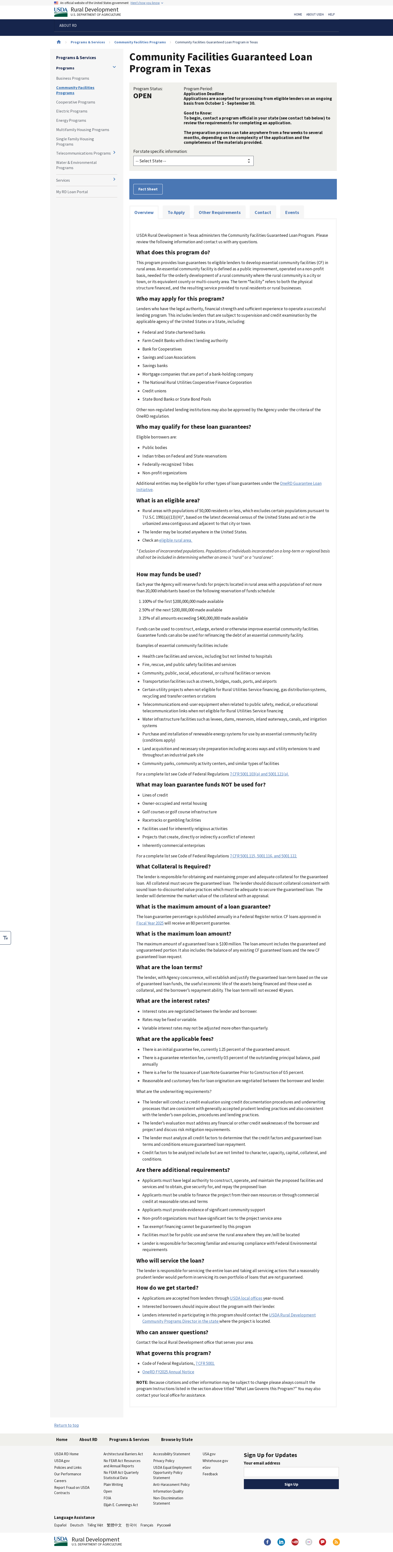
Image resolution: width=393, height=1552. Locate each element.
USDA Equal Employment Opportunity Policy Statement (172, 1472)
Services (63, 180)
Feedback (210, 1474)
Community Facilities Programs (140, 42)
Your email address (262, 1463)
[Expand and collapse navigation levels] (114, 67)
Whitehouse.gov (215, 1460)
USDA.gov (62, 1460)
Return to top (66, 1425)
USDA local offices (246, 1298)
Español (60, 1525)
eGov (207, 1467)
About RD (88, 1439)
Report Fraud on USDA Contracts (71, 1490)
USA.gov (209, 1454)
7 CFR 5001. (205, 1363)
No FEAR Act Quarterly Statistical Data (121, 1475)
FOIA (107, 1498)
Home (298, 14)
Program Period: (198, 88)
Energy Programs (71, 120)
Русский (164, 1525)
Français (146, 1525)
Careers (60, 1480)
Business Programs (72, 78)
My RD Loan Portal (72, 191)
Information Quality (168, 1491)
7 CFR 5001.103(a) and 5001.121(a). (259, 774)
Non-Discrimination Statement (168, 1501)
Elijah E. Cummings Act (121, 1504)
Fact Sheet (148, 188)
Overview (144, 212)
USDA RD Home (66, 1454)
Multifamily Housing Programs (82, 129)
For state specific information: (160, 151)
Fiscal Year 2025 (150, 923)
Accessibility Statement (171, 1454)
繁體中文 (114, 1525)
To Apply (176, 212)
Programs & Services (88, 42)
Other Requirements (220, 212)
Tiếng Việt (95, 1525)
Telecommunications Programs (83, 153)
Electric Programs (71, 111)
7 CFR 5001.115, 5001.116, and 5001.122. (263, 856)
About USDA (315, 14)
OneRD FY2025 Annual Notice (168, 1372)
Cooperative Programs (75, 101)
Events (292, 212)
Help (331, 14)
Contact (263, 212)
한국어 (131, 1525)
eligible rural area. (175, 540)
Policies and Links (68, 1467)
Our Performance (67, 1474)
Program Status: (148, 88)
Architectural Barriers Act (123, 1454)
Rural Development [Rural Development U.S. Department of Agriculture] (91, 13)
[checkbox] (5, 938)
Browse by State (177, 1439)
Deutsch (76, 1525)
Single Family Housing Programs (75, 141)
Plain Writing (113, 1484)
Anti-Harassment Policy (171, 1484)
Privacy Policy (163, 1460)
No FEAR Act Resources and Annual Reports (122, 1463)
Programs (65, 67)
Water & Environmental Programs (76, 165)
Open (108, 1491)
